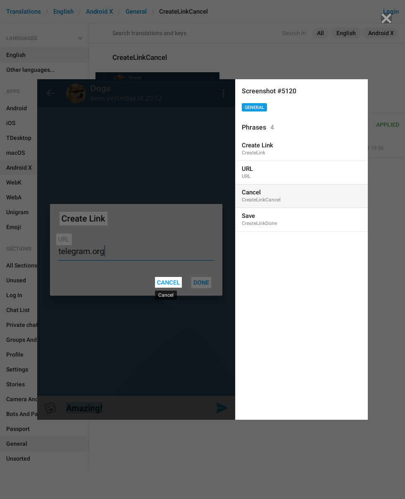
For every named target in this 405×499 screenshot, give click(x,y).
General (254, 107)
